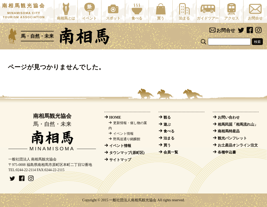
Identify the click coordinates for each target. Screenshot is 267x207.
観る (167, 117)
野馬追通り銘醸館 (126, 139)
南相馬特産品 (229, 131)
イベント (89, 11)
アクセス (231, 11)
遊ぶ (167, 124)
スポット (113, 11)
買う (160, 11)
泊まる (184, 11)
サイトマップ (120, 160)
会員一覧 (170, 152)
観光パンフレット (232, 138)
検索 (257, 42)
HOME (115, 117)
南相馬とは (66, 11)
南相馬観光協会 (24, 11)
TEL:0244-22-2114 (22, 170)
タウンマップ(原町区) (127, 153)
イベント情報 (123, 133)
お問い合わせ (229, 117)
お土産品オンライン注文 (238, 145)
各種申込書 (227, 152)
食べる (137, 11)
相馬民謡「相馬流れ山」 (238, 124)
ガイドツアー (208, 11)
